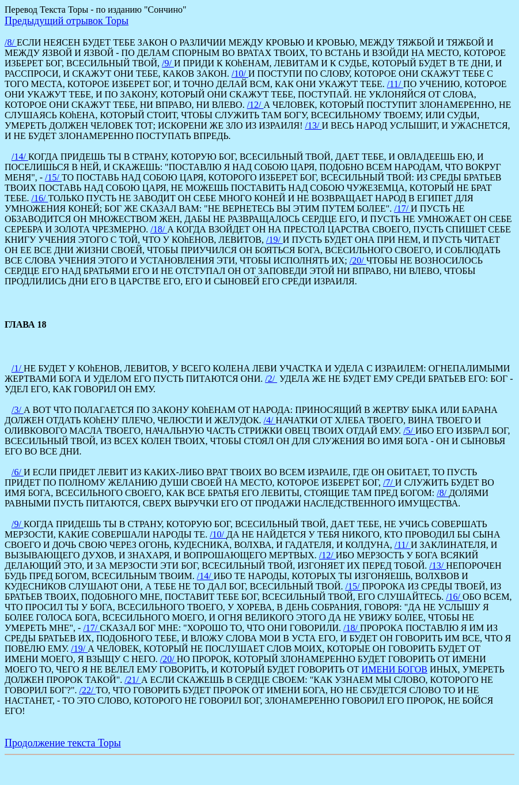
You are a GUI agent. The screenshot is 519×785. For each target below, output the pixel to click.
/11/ (395, 84)
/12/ (255, 105)
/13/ (313, 125)
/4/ (270, 420)
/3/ (18, 410)
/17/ (402, 208)
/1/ (18, 368)
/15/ (53, 177)
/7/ (389, 482)
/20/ (358, 260)
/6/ (18, 472)
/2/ (271, 379)
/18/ (158, 229)
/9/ (168, 63)
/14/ (20, 156)
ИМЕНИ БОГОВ (394, 669)
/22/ (87, 690)
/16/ (40, 198)
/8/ (11, 42)
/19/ (274, 240)
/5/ (409, 430)
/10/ (240, 73)
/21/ (132, 680)
